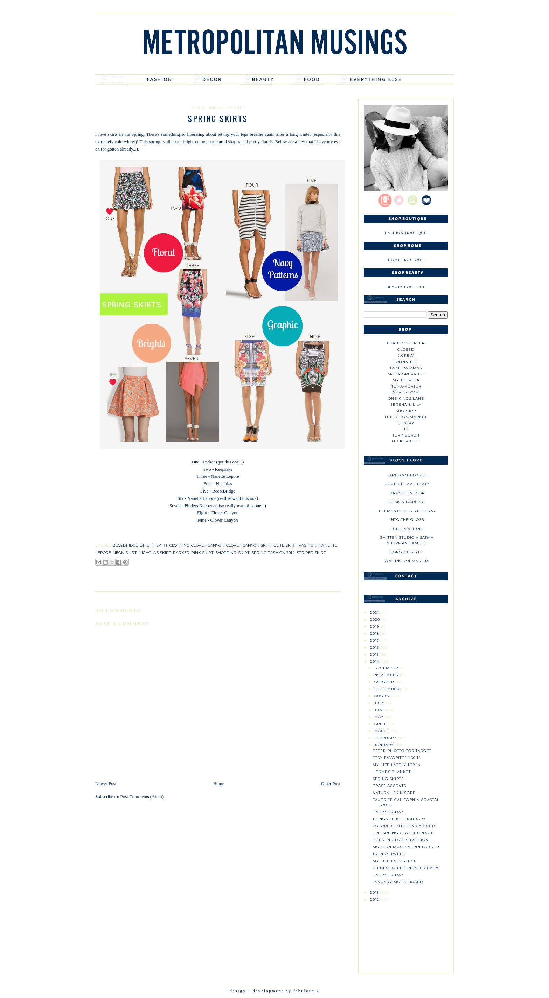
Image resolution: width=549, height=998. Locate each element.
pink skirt (202, 552)
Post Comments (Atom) (142, 796)
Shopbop (406, 411)
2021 (375, 612)
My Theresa (405, 380)
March (382, 730)
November (387, 674)
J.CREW (406, 355)
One (196, 462)
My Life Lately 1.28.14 (397, 764)
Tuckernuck (406, 441)
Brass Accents (389, 785)
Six (181, 498)
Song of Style (406, 552)
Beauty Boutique (406, 287)
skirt (244, 552)
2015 (375, 654)
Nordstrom (405, 392)
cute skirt (285, 545)
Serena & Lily (406, 404)
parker (181, 552)
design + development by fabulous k (274, 991)
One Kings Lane (406, 398)
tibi (406, 429)
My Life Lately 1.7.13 (395, 861)
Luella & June (406, 528)
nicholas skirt (155, 552)
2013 (375, 892)
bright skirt (154, 545)
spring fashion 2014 (273, 552)
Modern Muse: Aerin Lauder (406, 847)
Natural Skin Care (394, 792)
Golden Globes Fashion (401, 840)
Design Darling (407, 502)
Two (207, 469)
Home (218, 783)
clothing (179, 545)
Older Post (330, 783)
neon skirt (125, 552)
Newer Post (105, 783)
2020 (375, 619)
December (386, 667)
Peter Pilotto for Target (402, 750)
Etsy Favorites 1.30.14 (397, 757)
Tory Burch (405, 435)
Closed (405, 349)
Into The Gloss (407, 519)
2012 (375, 899)
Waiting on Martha (406, 561)
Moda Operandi (406, 374)
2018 (375, 633)
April (381, 723)
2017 (375, 640)
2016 (375, 647)
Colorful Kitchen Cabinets (404, 826)
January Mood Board (398, 882)
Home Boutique (406, 260)
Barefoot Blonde (407, 475)
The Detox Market (406, 416)
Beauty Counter (406, 343)
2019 (375, 626)
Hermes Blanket (392, 771)
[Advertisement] (405, 934)
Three (201, 476)
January (384, 744)
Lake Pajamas (406, 367)
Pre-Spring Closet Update (403, 833)
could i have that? (407, 484)
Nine (201, 520)
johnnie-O (406, 362)
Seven (175, 505)
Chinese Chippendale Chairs (406, 868)
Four (207, 483)
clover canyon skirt (249, 545)
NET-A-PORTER (405, 386)
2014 (375, 661)
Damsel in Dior (407, 493)
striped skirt (311, 552)
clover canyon (207, 545)
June (380, 709)
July (380, 702)
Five (204, 491)
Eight (202, 512)
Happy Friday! (389, 812)
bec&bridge (125, 545)
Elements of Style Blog (407, 511)
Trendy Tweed (389, 854)
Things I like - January (399, 819)
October (384, 681)
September (387, 688)
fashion (308, 545)
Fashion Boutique (406, 233)
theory (405, 423)
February (386, 737)
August (383, 695)
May (379, 716)
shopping (225, 552)
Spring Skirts (388, 778)
